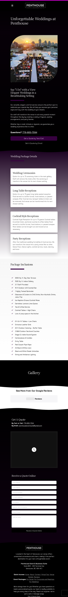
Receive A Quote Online (34, 516)
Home (27, 560)
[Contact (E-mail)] (39, 585)
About (32, 560)
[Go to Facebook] (28, 585)
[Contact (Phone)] (36, 585)
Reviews (37, 562)
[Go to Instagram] (31, 585)
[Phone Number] (34, 477)
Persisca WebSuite (44, 595)
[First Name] (34, 467)
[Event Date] (34, 497)
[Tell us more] (34, 506)
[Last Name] (34, 472)
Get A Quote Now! (34, 581)
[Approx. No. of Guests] (34, 492)
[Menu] (12, 5)
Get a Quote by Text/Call (34, 138)
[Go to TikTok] (34, 585)
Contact (38, 560)
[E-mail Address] (34, 482)
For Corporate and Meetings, (44, 564)
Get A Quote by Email (33, 143)
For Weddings (34, 567)
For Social (30, 564)
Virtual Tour (45, 560)
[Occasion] (34, 487)
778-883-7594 (29, 132)
